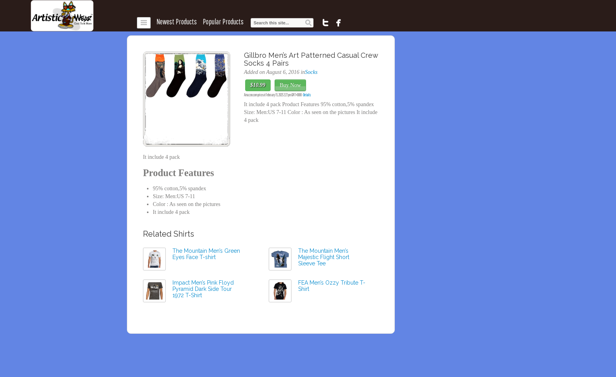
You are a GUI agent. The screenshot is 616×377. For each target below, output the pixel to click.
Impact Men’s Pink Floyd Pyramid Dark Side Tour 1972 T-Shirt (203, 289)
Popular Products (223, 22)
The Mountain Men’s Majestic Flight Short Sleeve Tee (323, 257)
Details (307, 94)
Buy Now (290, 85)
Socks (311, 72)
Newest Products (176, 22)
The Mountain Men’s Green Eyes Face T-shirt (206, 254)
